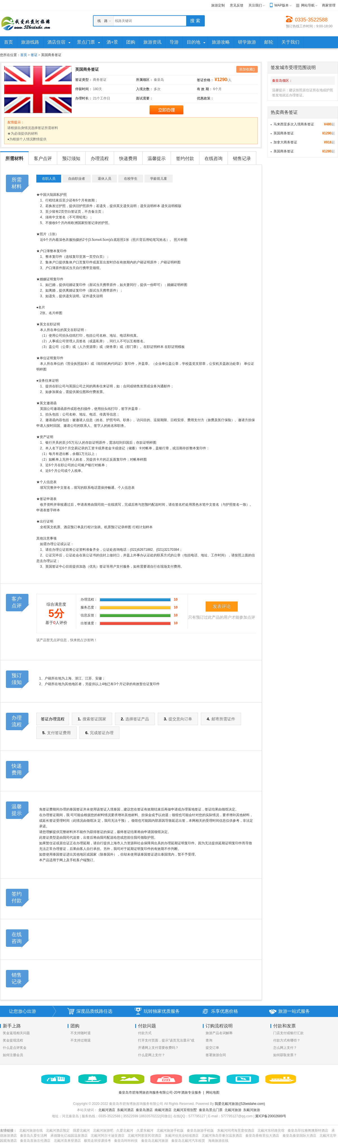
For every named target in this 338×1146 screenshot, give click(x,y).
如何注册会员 (13, 1055)
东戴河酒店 (125, 1110)
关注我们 (255, 5)
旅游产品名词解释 (219, 1033)
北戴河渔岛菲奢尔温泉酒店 (222, 1136)
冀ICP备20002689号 (270, 1116)
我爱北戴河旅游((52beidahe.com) (240, 1104)
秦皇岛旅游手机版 (200, 1130)
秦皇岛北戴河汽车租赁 (188, 1141)
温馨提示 (157, 158)
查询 (209, 1040)
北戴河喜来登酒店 (67, 1141)
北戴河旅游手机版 (170, 1130)
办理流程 (100, 158)
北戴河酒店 (106, 1110)
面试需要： (144, 98)
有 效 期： (204, 89)
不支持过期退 (80, 1040)
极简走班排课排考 (97, 1141)
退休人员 (104, 179)
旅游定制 (218, 5)
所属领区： (144, 80)
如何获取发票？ (285, 1055)
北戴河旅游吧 (103, 1130)
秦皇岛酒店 (144, 1110)
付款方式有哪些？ (286, 1040)
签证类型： (83, 80)
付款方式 (145, 1033)
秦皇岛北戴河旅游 (154, 1141)
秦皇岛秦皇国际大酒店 (299, 1136)
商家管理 (328, 5)
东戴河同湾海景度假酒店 (235, 1130)
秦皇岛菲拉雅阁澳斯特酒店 (308, 1130)
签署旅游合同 (216, 1055)
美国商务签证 (283, 151)
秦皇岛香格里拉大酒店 (262, 1136)
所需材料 (14, 158)
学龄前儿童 (158, 179)
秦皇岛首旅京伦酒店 (35, 1141)
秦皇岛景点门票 (211, 1110)
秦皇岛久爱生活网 (33, 1136)
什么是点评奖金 (14, 1048)
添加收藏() (247, 69)
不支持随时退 (80, 1033)
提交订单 (212, 1048)
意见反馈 (236, 5)
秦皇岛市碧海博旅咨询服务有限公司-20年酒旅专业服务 (160, 1092)
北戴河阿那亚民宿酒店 (144, 1136)
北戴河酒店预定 (58, 1130)
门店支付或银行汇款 (288, 1033)
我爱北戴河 (81, 1130)
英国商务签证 (283, 133)
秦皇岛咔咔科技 (126, 1141)
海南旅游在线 (218, 1141)
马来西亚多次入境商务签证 (293, 124)
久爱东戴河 (145, 1130)
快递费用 (128, 158)
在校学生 (130, 179)
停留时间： (83, 89)
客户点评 (43, 158)
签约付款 (185, 158)
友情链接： (8, 1130)
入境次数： (144, 89)
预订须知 (71, 158)
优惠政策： (205, 98)
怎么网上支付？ (285, 1048)
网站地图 (212, 1092)
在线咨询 (213, 158)
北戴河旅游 (232, 1110)
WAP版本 (281, 5)
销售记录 (242, 158)
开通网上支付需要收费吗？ (158, 1048)
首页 (23, 55)
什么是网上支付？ (151, 1055)
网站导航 (308, 5)
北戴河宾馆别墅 (185, 1110)
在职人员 (48, 179)
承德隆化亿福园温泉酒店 (69, 1136)
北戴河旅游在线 (31, 1130)
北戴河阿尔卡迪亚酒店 (107, 1136)
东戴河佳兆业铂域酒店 (182, 1136)
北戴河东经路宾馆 (270, 1130)
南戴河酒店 (163, 1110)
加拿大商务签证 (285, 142)
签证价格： (205, 80)
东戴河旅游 (251, 1110)
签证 (34, 55)
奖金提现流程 (13, 1040)
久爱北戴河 (124, 1130)
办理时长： (83, 98)
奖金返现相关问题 (16, 1033)
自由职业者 (76, 179)
